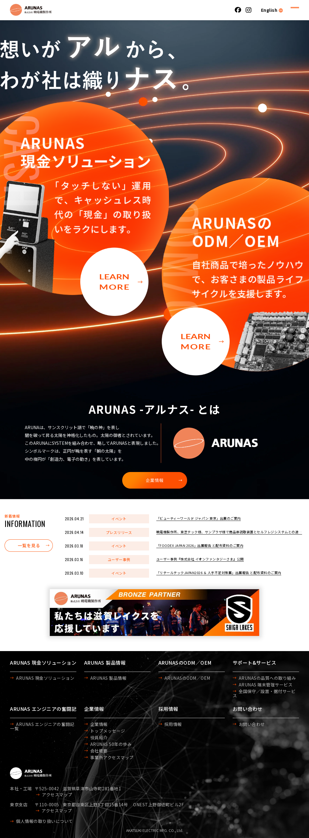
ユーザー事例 (119, 559)
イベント (118, 518)
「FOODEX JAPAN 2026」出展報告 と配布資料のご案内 (200, 545)
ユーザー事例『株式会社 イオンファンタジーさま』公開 (200, 559)
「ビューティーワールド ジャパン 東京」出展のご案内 (198, 518)
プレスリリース (119, 532)
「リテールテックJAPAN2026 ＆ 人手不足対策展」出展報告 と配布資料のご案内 (218, 572)
